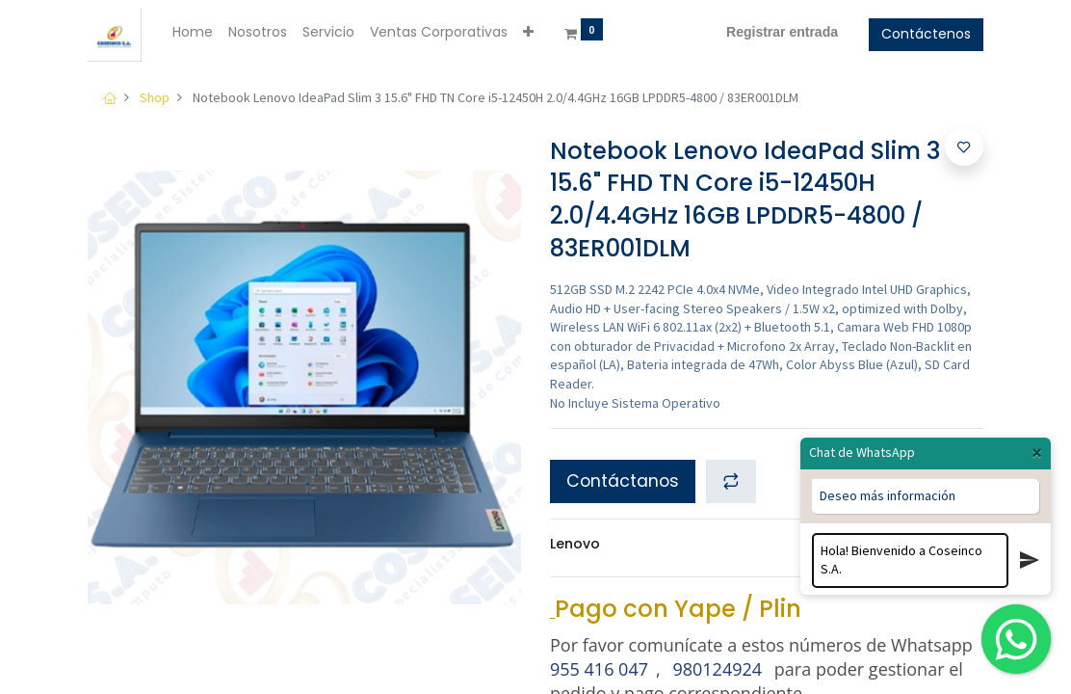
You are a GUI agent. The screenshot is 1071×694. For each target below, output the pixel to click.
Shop (155, 97)
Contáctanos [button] (622, 481)
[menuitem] (193, 32)
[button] (528, 32)
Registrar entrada (782, 32)
